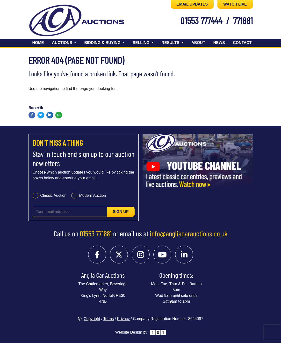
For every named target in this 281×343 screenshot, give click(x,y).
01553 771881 (96, 233)
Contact (242, 43)
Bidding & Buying (103, 43)
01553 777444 (201, 20)
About (198, 43)
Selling (142, 43)
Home (38, 43)
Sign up (121, 212)
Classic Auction (53, 195)
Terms (108, 319)
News (219, 43)
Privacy (123, 319)
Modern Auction (92, 195)
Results (171, 43)
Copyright (89, 319)
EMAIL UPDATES (192, 4)
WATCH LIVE (235, 4)
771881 (243, 20)
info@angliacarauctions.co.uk (189, 233)
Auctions (62, 43)
